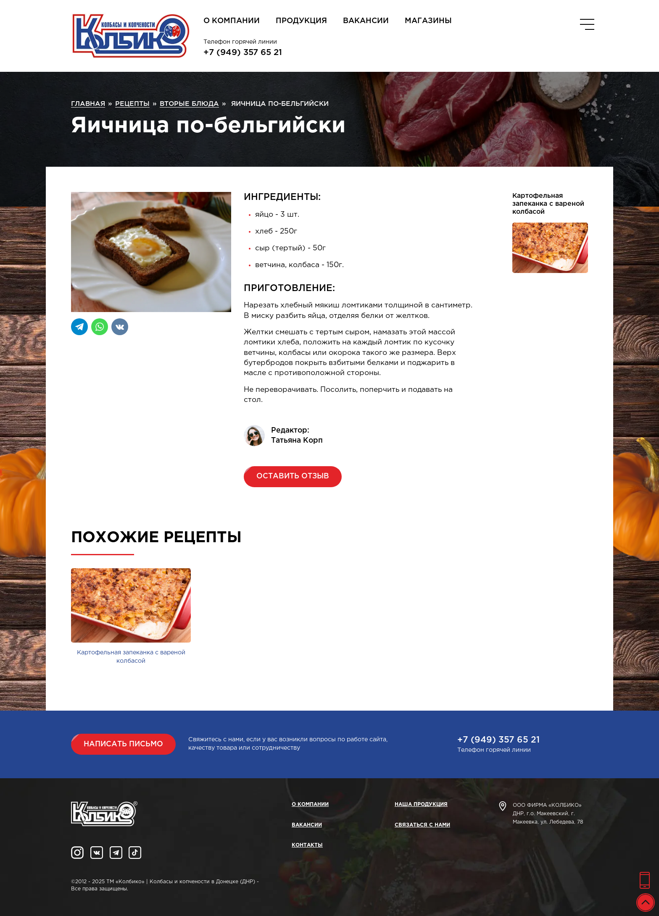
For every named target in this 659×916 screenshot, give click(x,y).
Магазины (428, 21)
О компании (231, 21)
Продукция (301, 21)
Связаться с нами (422, 825)
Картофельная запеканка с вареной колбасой (548, 204)
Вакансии (366, 21)
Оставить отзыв (292, 476)
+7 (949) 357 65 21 (242, 52)
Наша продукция (421, 804)
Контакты (307, 845)
